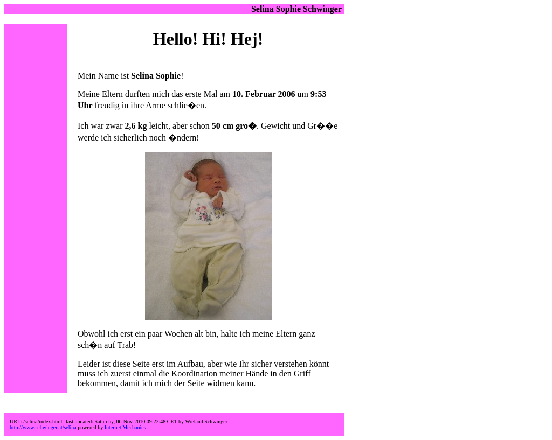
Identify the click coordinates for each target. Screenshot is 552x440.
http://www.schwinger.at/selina (43, 427)
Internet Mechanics (125, 427)
